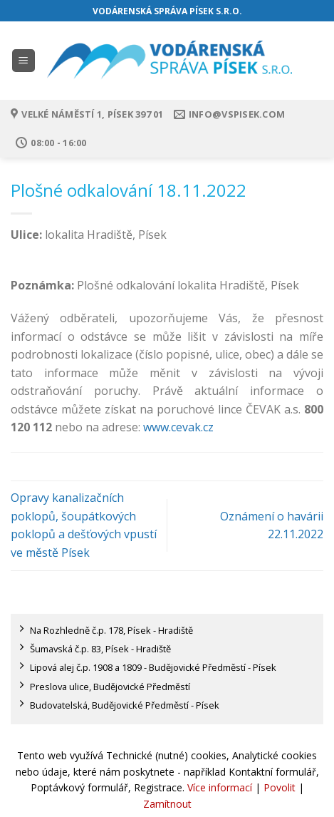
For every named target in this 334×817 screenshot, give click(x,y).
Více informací (219, 787)
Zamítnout (167, 804)
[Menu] (24, 61)
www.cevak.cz (178, 427)
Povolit (279, 787)
